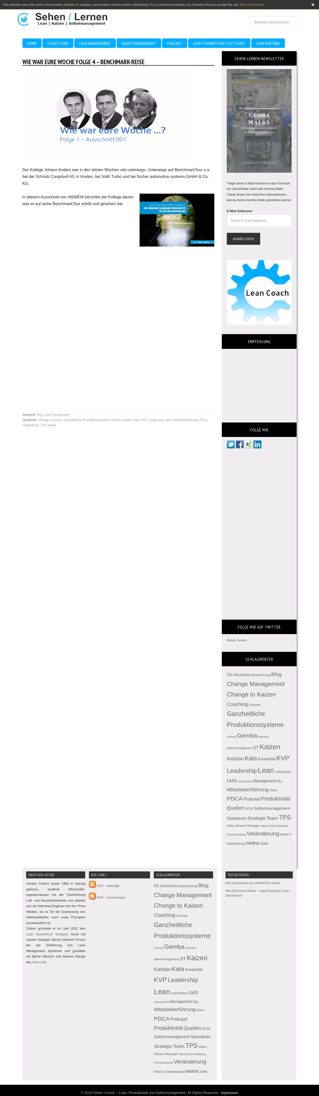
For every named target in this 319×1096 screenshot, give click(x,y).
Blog (40, 414)
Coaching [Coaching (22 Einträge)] (237, 704)
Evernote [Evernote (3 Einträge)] (255, 705)
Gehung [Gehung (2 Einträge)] (231, 736)
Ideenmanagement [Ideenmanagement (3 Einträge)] (239, 748)
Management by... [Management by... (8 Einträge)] (268, 781)
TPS (43, 425)
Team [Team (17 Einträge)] (272, 818)
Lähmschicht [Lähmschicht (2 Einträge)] (245, 781)
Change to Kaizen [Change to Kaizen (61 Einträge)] (251, 694)
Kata (136, 420)
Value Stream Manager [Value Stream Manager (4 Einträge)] (243, 825)
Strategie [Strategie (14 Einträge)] (256, 818)
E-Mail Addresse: (240, 211)
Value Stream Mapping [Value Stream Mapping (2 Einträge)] (274, 825)
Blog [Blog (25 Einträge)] (276, 674)
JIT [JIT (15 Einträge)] (255, 747)
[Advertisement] (62, 393)
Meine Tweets (237, 640)
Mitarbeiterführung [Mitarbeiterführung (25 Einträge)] (247, 789)
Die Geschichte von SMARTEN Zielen (253, 883)
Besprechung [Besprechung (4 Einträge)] (260, 675)
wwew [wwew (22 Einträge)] (252, 843)
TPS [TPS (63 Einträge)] (285, 817)
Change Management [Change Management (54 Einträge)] (256, 684)
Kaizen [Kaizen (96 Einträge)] (270, 747)
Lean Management (57, 414)
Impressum (229, 1093)
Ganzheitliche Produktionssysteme (86, 420)
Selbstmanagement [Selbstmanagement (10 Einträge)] (272, 808)
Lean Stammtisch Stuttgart (47, 934)
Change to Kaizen (50, 420)
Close (313, 5)
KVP (144, 420)
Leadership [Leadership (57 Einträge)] (242, 770)
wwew (52, 425)
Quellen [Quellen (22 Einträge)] (235, 808)
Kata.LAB (39, 962)
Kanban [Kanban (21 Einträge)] (235, 758)
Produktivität (30, 425)
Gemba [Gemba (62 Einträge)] (247, 735)
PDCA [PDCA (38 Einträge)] (234, 799)
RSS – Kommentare (107, 897)
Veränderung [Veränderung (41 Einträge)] (262, 833)
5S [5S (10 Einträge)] (229, 674)
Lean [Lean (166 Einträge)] (266, 770)
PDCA (203, 420)
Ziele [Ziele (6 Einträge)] (264, 843)
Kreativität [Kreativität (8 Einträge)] (266, 759)
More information (252, 4)
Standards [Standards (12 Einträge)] (236, 818)
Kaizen (127, 420)
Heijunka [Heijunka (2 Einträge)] (263, 736)
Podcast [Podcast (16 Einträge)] (251, 799)
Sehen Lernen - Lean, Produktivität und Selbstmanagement (67, 17)
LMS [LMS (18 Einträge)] (232, 780)
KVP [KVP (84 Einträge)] (282, 758)
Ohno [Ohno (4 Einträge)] (273, 790)
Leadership (155, 420)
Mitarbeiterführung (185, 420)
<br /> (259, 382)
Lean (168, 420)
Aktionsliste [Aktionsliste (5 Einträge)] (241, 675)
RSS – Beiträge (104, 886)
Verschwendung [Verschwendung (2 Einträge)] (236, 834)
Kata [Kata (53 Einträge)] (251, 758)
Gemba (116, 420)
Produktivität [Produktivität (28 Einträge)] (275, 799)
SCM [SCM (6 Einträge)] (249, 809)
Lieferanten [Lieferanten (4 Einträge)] (283, 772)
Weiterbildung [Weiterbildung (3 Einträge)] (236, 843)
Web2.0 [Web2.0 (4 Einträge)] (285, 834)
